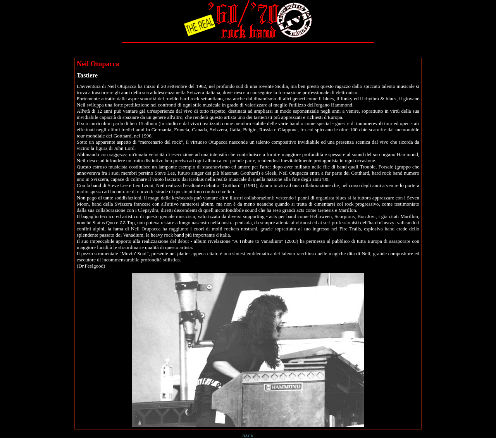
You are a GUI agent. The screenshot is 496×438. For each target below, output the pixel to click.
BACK (248, 436)
